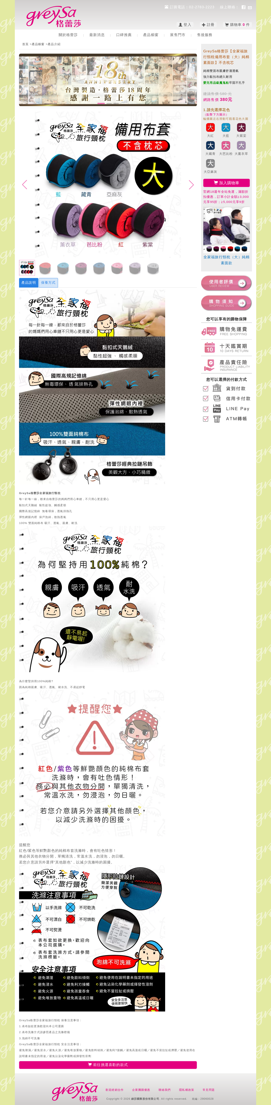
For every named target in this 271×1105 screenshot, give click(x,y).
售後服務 (205, 35)
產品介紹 (54, 44)
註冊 (208, 25)
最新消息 (97, 35)
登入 (185, 25)
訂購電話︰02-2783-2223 (190, 7)
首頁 (25, 44)
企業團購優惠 (141, 1089)
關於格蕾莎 (68, 35)
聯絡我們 (165, 1089)
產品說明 (28, 282)
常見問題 (209, 1089)
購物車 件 (237, 25)
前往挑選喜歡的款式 (108, 1065)
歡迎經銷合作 (115, 1089)
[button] (101, 103)
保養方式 (48, 282)
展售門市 (177, 35)
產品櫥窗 (151, 35)
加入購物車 (226, 182)
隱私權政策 (186, 1089)
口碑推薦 (124, 35)
